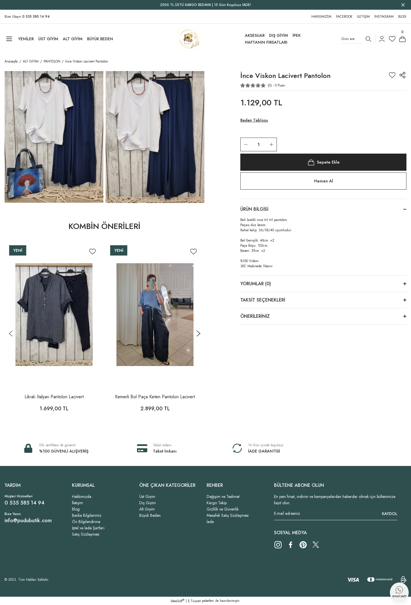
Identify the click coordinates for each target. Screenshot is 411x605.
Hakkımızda (81, 496)
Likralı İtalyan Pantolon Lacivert (54, 396)
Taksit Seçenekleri (262, 300)
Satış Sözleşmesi (85, 534)
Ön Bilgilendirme (86, 521)
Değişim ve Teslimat (223, 496)
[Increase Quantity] (271, 144)
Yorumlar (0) (255, 284)
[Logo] (188, 39)
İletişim (77, 503)
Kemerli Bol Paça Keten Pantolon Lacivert (155, 396)
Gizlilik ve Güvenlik (223, 509)
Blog (76, 509)
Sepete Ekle (323, 162)
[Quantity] (258, 144)
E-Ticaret (194, 601)
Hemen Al (323, 181)
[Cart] (402, 39)
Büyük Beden (150, 515)
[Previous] (10, 333)
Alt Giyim (147, 509)
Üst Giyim (147, 496)
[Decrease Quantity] (246, 144)
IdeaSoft (177, 601)
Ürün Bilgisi (254, 209)
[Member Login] (382, 39)
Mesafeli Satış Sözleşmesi (228, 515)
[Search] (357, 38)
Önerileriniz (255, 316)
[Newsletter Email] (335, 513)
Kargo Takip (217, 503)
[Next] (198, 333)
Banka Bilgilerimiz (86, 515)
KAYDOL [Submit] (389, 513)
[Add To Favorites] (92, 252)
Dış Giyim (147, 503)
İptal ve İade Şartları (88, 528)
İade (210, 521)
